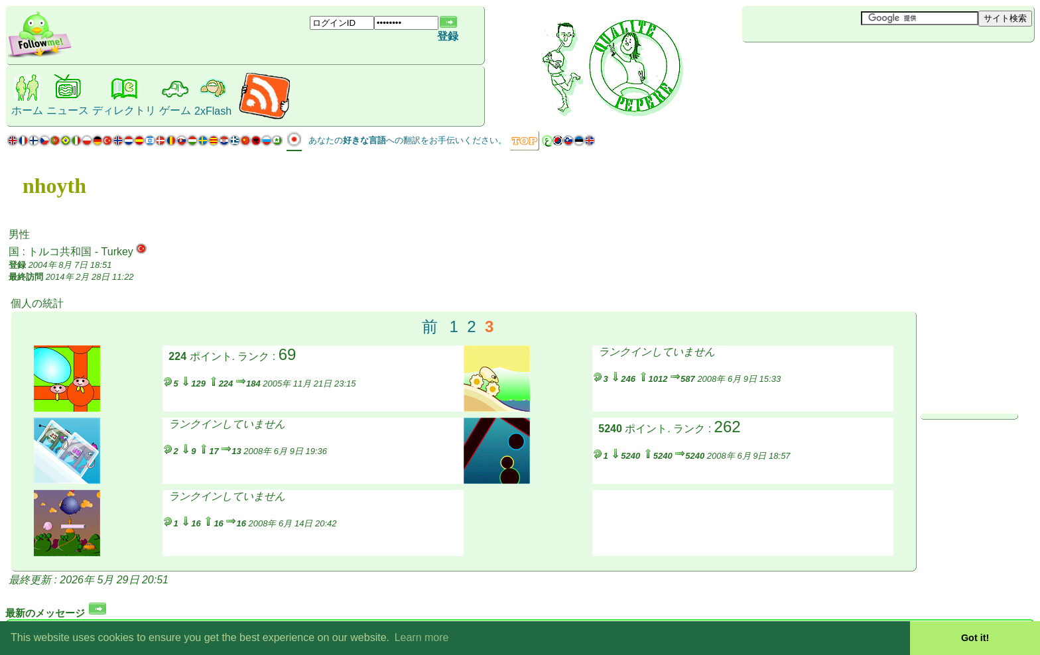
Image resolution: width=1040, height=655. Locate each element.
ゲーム (175, 110)
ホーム (27, 110)
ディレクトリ (124, 110)
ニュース (67, 110)
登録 (447, 36)
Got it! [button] (975, 637)
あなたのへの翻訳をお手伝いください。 (407, 140)
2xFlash (212, 111)
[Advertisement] (821, 64)
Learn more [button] (422, 637)
